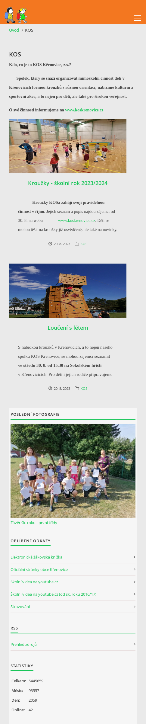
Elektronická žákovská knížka (36, 557)
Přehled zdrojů (24, 644)
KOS (84, 244)
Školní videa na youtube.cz (34, 582)
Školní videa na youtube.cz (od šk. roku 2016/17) (53, 594)
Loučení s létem (68, 328)
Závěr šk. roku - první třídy (34, 522)
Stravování (20, 606)
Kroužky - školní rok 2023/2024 (67, 183)
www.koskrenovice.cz (84, 110)
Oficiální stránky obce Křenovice (39, 569)
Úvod (14, 30)
